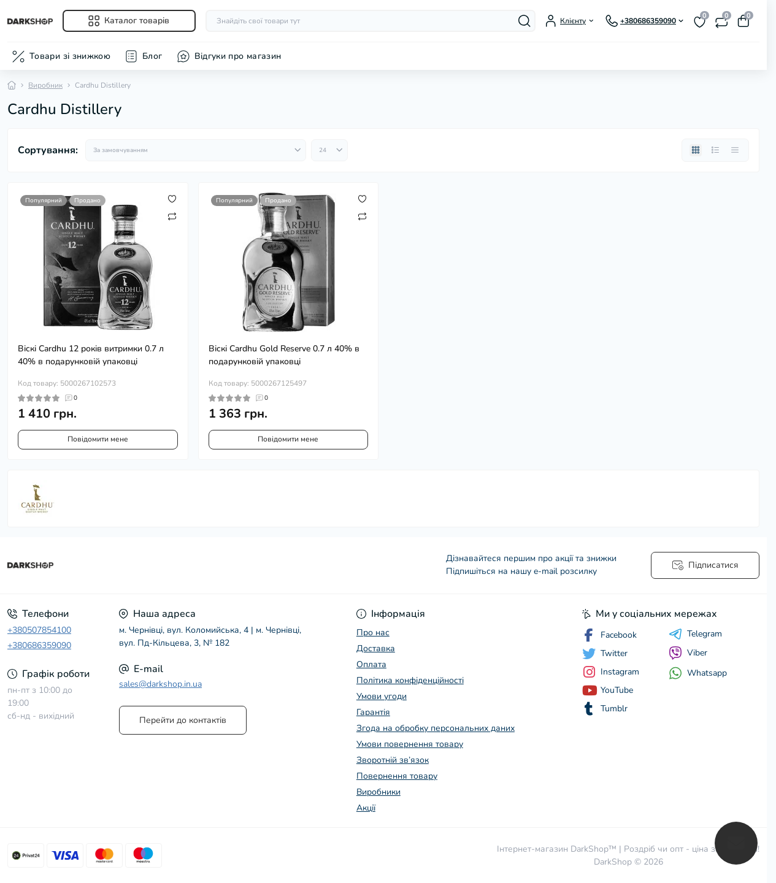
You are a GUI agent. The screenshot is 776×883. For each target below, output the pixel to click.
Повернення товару (396, 776)
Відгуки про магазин (238, 56)
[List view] (715, 150)
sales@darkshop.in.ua (160, 684)
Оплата (371, 664)
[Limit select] (329, 150)
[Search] (524, 21)
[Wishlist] (172, 199)
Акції (365, 808)
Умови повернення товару (409, 744)
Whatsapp (698, 673)
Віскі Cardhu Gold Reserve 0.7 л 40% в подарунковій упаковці (284, 355)
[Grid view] (696, 150)
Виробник (45, 85)
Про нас (373, 632)
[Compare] (172, 216)
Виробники (378, 792)
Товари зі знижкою (69, 56)
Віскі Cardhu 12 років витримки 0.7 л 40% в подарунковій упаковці (91, 355)
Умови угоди (381, 696)
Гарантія (373, 712)
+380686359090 (39, 645)
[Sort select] (195, 150)
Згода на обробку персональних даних (435, 728)
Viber (688, 653)
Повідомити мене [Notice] (97, 439)
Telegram (695, 634)
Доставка (375, 648)
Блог (152, 56)
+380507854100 (39, 630)
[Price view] (735, 150)
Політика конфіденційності (410, 680)
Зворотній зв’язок (392, 760)
